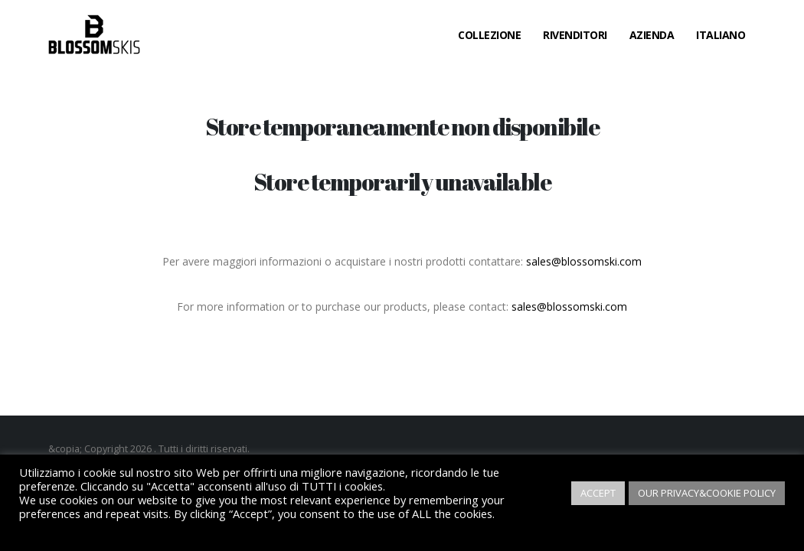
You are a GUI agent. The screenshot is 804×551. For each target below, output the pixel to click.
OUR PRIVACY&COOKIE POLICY (707, 493)
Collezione (489, 35)
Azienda (652, 35)
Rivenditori (575, 35)
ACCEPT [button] (598, 493)
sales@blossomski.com (584, 261)
